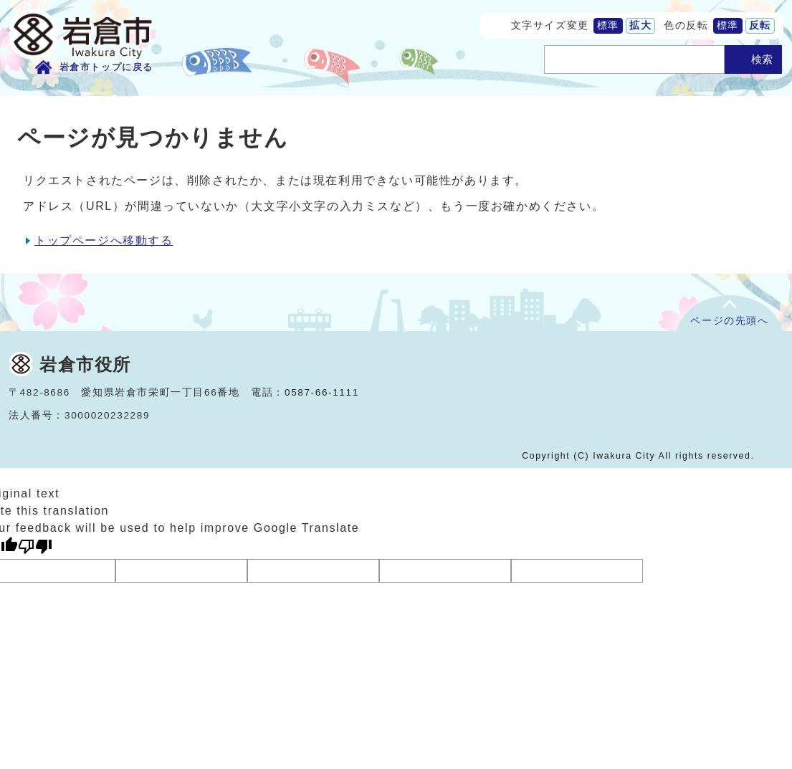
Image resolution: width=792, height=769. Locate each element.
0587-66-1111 (322, 392)
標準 (608, 25)
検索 (762, 59)
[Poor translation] (35, 546)
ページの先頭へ (729, 320)
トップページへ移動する (103, 240)
